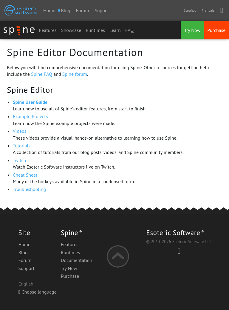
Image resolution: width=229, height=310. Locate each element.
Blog (22, 252)
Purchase (216, 30)
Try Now (192, 30)
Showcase (71, 30)
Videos (19, 131)
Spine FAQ (41, 74)
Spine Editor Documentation (75, 52)
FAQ (129, 30)
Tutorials (21, 146)
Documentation (76, 260)
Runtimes (95, 30)
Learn (115, 30)
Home (49, 10)
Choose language (37, 292)
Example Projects (30, 116)
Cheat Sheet (25, 175)
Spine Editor (30, 89)
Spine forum (74, 74)
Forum (82, 10)
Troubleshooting (29, 189)
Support (103, 10)
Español (190, 10)
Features (48, 30)
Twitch (19, 160)
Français (208, 10)
